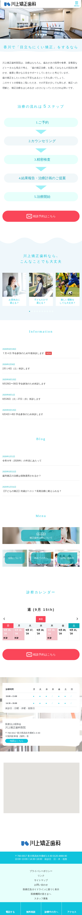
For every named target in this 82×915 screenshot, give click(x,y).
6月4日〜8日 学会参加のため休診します (22, 414)
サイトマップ (41, 880)
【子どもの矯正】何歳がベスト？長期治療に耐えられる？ (31, 491)
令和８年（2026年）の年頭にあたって (22, 460)
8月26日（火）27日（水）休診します (21, 399)
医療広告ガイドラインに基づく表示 (41, 889)
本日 (41, 619)
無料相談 (30, 912)
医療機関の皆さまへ (41, 894)
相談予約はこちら (41, 216)
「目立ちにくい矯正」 (36, 47)
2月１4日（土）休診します (16, 368)
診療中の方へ (51, 912)
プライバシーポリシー (41, 871)
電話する (10, 912)
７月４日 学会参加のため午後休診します (27, 353)
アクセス (71, 912)
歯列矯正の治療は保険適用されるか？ (21, 476)
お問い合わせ (41, 885)
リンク (41, 875)
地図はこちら (16, 741)
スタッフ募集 (41, 898)
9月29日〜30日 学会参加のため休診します (24, 383)
